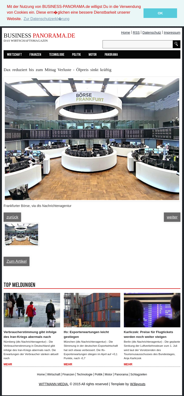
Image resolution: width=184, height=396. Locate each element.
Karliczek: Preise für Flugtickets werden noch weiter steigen (149, 334)
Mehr (8, 364)
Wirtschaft (14, 55)
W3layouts (138, 384)
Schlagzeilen (138, 374)
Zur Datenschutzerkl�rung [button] (46, 19)
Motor (93, 55)
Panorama (111, 55)
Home (125, 32)
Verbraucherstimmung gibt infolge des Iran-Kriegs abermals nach (31, 334)
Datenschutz (152, 32)
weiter (172, 217)
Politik (76, 55)
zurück (12, 217)
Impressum (172, 32)
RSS (136, 32)
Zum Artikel (16, 261)
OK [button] (160, 13)
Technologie (56, 55)
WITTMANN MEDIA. (53, 384)
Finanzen (35, 55)
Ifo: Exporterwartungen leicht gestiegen (87, 334)
